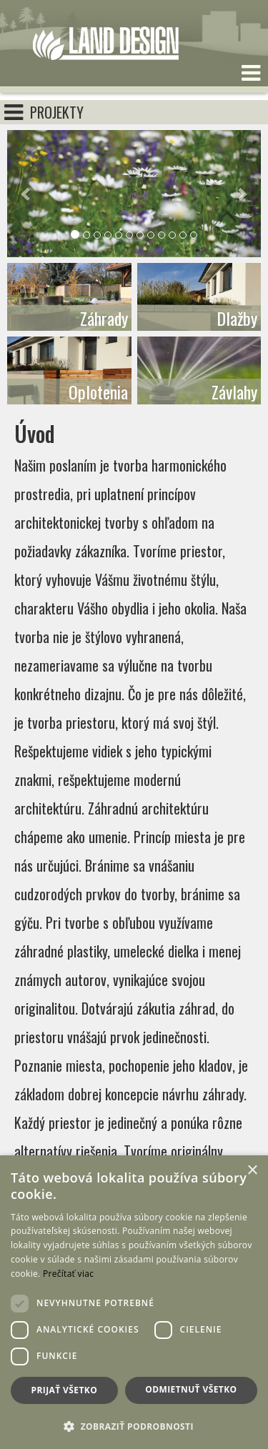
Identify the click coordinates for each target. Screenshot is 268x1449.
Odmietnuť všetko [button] (191, 1389)
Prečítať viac (68, 1274)
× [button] (252, 1170)
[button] (26, 193)
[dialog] (134, 1302)
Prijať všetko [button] (64, 1390)
